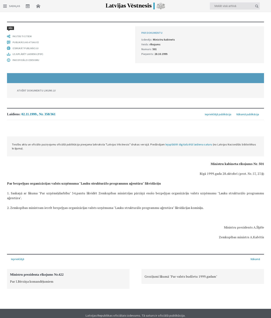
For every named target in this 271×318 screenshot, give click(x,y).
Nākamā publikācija (247, 114)
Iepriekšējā (17, 259)
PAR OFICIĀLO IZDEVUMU (26, 60)
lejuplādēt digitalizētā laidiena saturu (188, 144)
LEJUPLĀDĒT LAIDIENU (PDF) (28, 54)
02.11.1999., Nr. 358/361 (38, 114)
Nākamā (255, 259)
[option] (68, 279)
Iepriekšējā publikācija (218, 114)
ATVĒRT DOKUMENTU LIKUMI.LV (36, 90)
